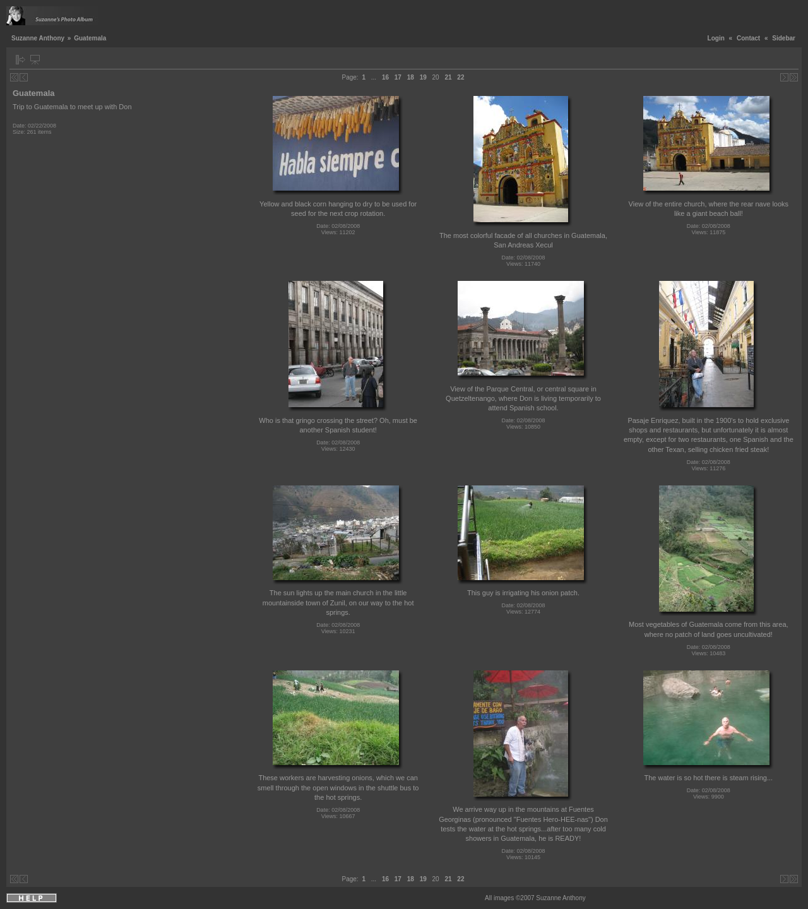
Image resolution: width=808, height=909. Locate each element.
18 (410, 77)
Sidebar (783, 38)
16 (385, 77)
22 (460, 77)
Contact (748, 38)
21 (447, 77)
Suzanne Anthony (37, 38)
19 (423, 77)
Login (716, 38)
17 (398, 77)
